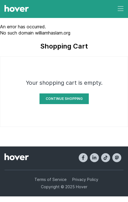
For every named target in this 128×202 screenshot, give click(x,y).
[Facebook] (83, 157)
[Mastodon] (116, 157)
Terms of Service (50, 179)
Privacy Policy (85, 179)
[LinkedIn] (94, 157)
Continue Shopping (64, 99)
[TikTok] (105, 157)
